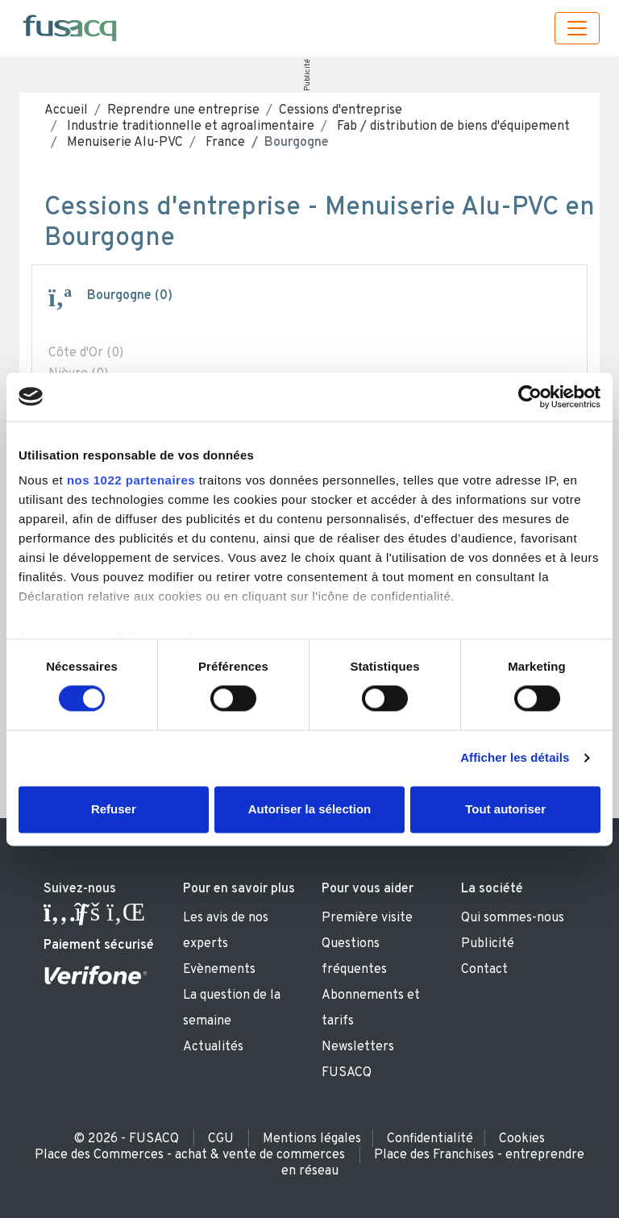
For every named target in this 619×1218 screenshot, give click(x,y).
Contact (484, 970)
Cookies (522, 1139)
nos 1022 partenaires (131, 480)
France (223, 143)
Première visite (367, 918)
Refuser (113, 809)
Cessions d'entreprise (340, 110)
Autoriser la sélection (310, 809)
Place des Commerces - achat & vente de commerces (190, 1155)
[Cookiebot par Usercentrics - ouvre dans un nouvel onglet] (529, 397)
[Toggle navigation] (577, 28)
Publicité (307, 75)
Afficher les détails (514, 758)
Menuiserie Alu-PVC (123, 143)
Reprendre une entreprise (183, 110)
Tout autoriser (505, 809)
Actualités (213, 1047)
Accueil (66, 110)
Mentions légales (312, 1139)
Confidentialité (430, 1139)
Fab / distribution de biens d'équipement (452, 126)
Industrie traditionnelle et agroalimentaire (189, 126)
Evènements (219, 970)
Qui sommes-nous (512, 918)
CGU (221, 1139)
